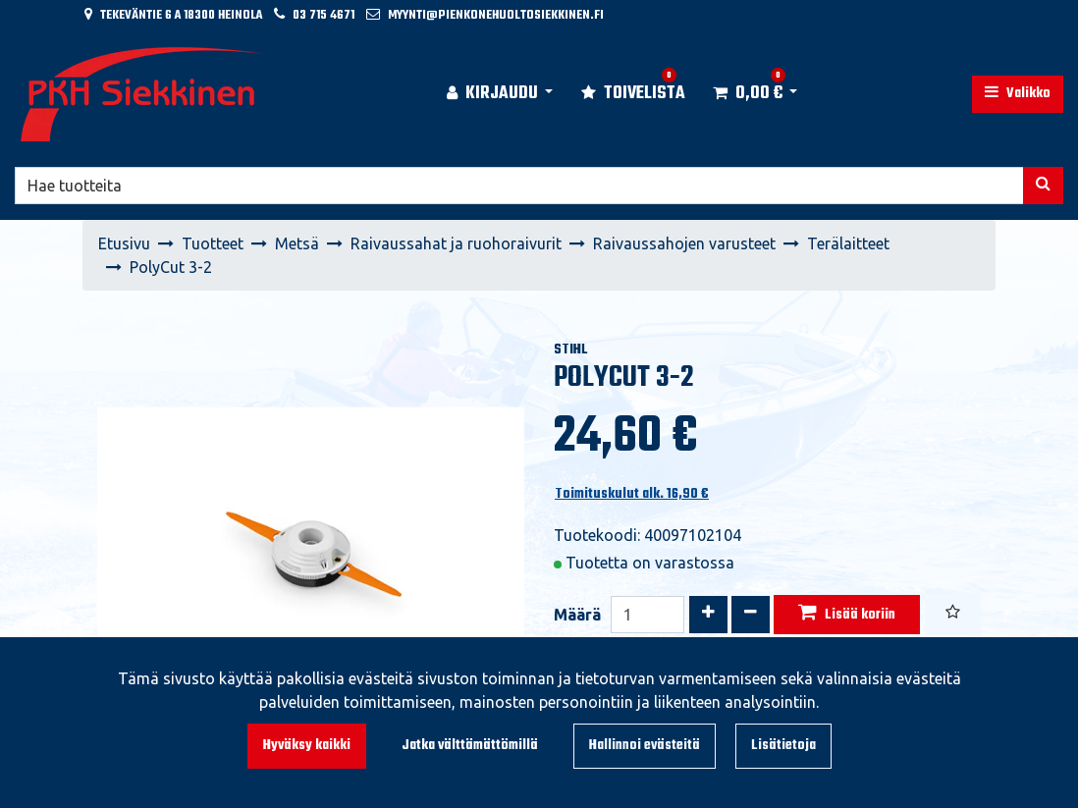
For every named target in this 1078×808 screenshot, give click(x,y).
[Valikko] (1017, 94)
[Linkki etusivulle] (143, 94)
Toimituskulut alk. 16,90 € (632, 494)
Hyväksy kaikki (306, 745)
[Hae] (519, 185)
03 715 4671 (323, 15)
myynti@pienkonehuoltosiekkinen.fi (496, 15)
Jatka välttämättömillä (470, 745)
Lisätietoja (783, 745)
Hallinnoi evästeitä (644, 745)
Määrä (577, 614)
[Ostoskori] (747, 94)
